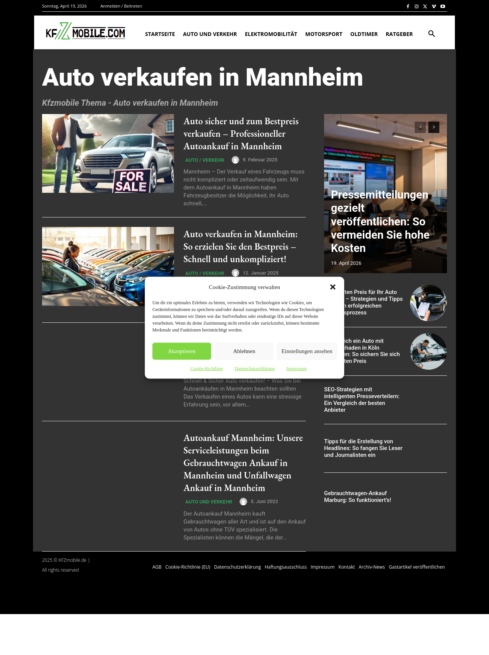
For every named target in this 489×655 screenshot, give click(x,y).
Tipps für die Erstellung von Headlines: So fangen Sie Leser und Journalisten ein (361, 448)
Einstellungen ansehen (306, 351)
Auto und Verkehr (206, 542)
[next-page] (433, 127)
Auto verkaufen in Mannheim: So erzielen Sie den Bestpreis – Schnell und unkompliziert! (244, 266)
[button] (333, 287)
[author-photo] (233, 172)
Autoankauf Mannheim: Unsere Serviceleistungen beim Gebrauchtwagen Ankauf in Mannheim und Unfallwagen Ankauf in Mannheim (244, 495)
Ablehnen (244, 351)
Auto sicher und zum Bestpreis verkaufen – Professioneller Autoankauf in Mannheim (243, 139)
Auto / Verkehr (203, 173)
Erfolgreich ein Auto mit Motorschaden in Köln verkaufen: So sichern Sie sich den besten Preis (363, 351)
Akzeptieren (182, 351)
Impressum (296, 368)
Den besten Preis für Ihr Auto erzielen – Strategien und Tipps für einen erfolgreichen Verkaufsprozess (361, 302)
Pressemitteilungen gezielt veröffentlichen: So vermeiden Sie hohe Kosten (382, 241)
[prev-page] (420, 127)
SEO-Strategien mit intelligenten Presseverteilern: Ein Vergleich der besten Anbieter (362, 399)
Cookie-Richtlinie (206, 368)
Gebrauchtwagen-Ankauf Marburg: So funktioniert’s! (355, 497)
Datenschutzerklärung (254, 368)
